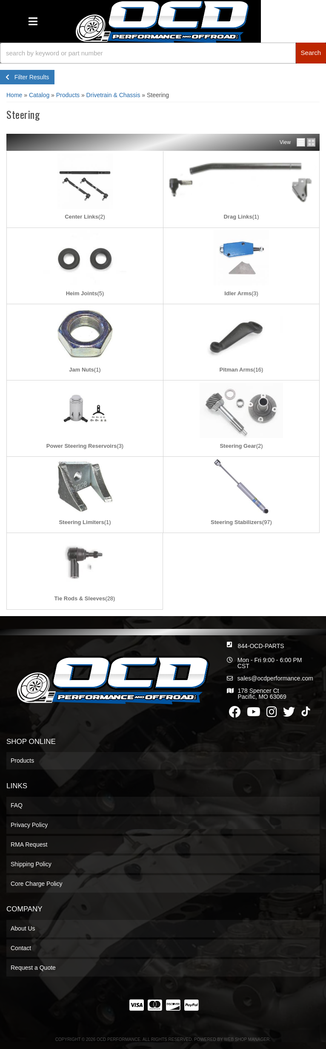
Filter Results (27, 77)
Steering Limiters (81, 522)
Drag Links (237, 216)
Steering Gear (238, 446)
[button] (163, 53)
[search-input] (147, 53)
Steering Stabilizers (236, 522)
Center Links (81, 216)
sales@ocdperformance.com (275, 678)
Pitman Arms (237, 369)
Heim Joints (81, 293)
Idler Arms (238, 293)
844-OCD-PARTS (260, 646)
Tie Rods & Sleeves (80, 598)
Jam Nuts (81, 369)
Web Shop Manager (246, 1039)
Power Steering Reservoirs (81, 446)
